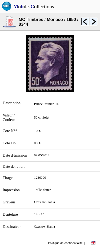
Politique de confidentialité (65, 243)
